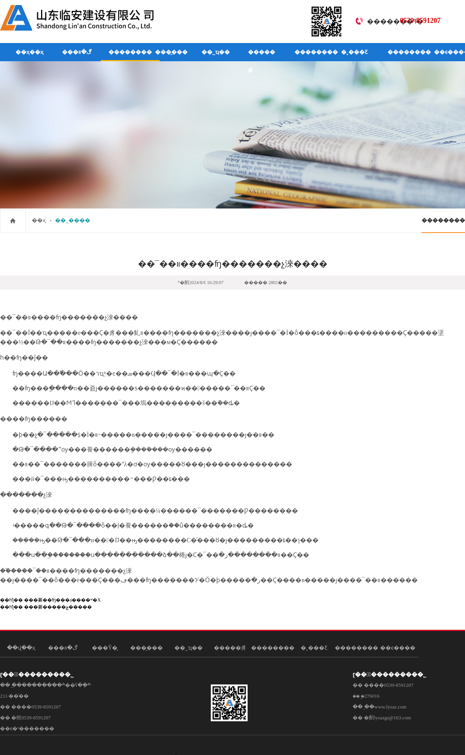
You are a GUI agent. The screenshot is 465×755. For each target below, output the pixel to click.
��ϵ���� (397, 648)
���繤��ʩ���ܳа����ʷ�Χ (62, 600)
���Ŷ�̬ (104, 648)
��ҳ (39, 220)
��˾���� (72, 220)
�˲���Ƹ (354, 52)
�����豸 (261, 61)
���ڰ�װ (76, 52)
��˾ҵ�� (216, 52)
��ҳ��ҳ (29, 52)
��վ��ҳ (21, 648)
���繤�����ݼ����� (58, 607)
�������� (130, 52)
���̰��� (171, 52)
